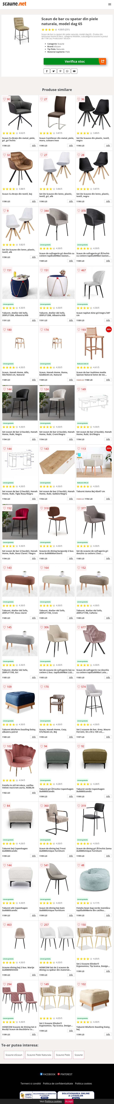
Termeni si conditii (31, 1083)
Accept (69, 1101)
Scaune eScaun (14, 1055)
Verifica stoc (85, 61)
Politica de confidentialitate (58, 1083)
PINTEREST (64, 1074)
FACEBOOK (47, 1074)
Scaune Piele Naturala (39, 1055)
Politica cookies (83, 1083)
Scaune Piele (63, 1055)
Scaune (79, 1055)
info (34, 145)
